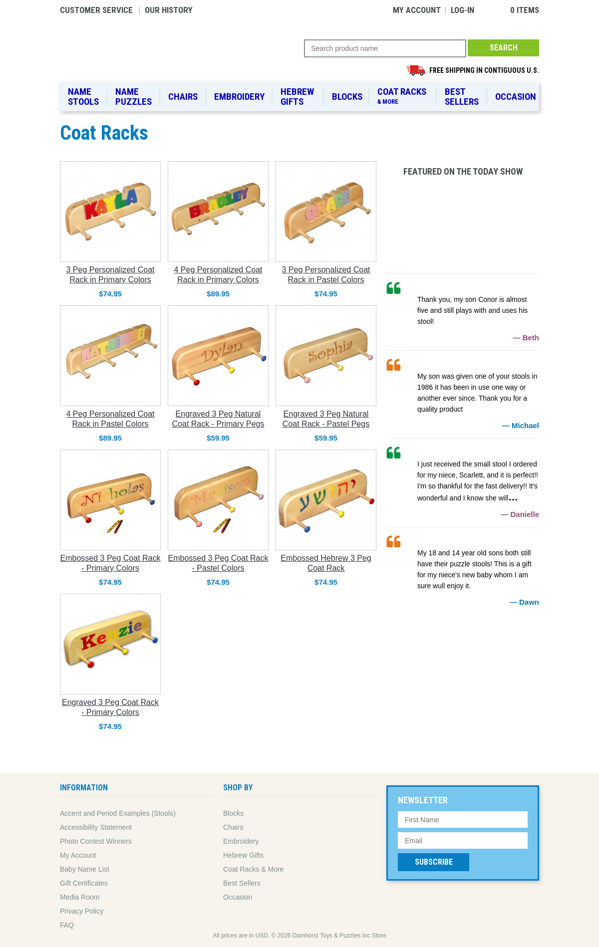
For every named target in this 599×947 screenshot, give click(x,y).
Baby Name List (84, 869)
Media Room (79, 897)
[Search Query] (385, 48)
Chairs (183, 96)
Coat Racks (403, 96)
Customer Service (96, 10)
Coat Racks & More (253, 869)
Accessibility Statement (96, 827)
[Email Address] (463, 840)
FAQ (67, 925)
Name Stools (83, 96)
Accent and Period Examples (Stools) (118, 813)
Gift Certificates (84, 883)
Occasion (515, 96)
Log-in (462, 10)
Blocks (347, 96)
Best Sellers (462, 96)
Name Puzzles (133, 96)
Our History (169, 10)
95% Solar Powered (462, 673)
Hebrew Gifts (297, 96)
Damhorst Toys (182, 53)
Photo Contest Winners (96, 841)
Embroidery (239, 96)
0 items (524, 10)
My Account (417, 10)
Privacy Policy (81, 911)
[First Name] (463, 819)
